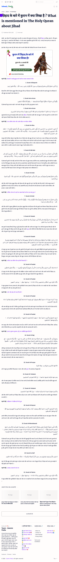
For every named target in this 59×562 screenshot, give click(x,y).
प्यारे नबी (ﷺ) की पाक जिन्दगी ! (14, 292)
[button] (6, 2)
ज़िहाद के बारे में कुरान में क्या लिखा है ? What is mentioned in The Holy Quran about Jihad (48, 503)
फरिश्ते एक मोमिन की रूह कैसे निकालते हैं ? (17, 260)
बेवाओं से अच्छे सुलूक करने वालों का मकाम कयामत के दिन (20, 78)
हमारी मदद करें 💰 (51, 530)
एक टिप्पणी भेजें (29, 514)
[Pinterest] (9, 554)
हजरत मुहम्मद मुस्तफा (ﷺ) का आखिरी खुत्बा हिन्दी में (19, 331)
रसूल (28, 229)
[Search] (54, 6)
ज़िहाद (42, 38)
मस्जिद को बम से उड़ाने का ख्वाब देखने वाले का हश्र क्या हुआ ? (21, 192)
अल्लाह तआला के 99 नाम (13, 468)
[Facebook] (4, 554)
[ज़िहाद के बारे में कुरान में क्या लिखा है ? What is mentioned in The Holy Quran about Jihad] (48, 494)
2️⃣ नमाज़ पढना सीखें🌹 (27, 532)
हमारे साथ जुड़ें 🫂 (50, 532)
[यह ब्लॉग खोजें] (44, 1)
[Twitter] (14, 554)
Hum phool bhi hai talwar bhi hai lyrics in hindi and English (29, 502)
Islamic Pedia (9, 558)
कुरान (27, 369)
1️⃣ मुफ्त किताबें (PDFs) (27, 530)
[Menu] (56, 6)
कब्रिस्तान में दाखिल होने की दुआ (14, 401)
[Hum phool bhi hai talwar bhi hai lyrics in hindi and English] (29, 494)
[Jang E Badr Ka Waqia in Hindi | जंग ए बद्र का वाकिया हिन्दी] (10, 494)
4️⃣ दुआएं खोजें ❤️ (26, 538)
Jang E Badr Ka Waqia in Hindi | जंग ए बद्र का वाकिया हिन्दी (10, 502)
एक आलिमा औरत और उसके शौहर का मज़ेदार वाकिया (19, 121)
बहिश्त (25, 115)
